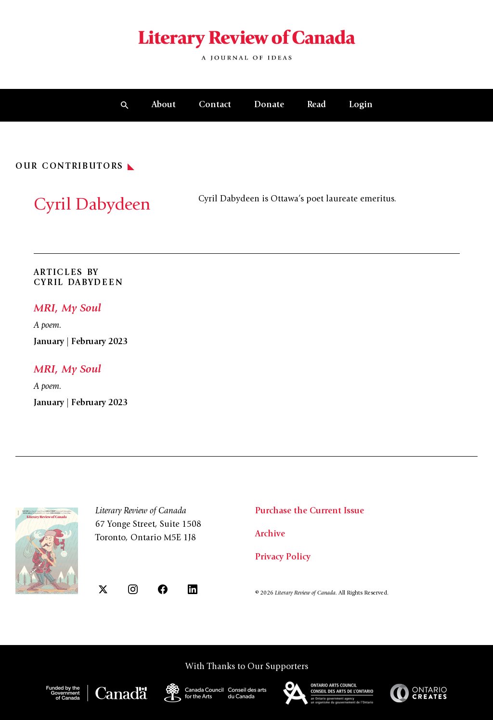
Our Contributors (74, 166)
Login (361, 105)
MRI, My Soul (67, 309)
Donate (269, 105)
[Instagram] (133, 589)
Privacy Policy (283, 557)
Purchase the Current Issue (309, 511)
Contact (215, 105)
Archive (270, 534)
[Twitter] (103, 589)
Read (316, 105)
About (164, 105)
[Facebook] (162, 589)
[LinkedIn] (192, 589)
